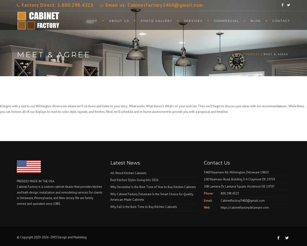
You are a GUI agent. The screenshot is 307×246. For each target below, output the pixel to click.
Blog (256, 21)
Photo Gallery (156, 21)
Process (252, 54)
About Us (119, 21)
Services (193, 21)
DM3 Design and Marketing (69, 237)
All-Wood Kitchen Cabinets (128, 173)
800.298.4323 (230, 193)
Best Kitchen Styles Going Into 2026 (134, 180)
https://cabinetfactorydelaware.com (245, 208)
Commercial (226, 21)
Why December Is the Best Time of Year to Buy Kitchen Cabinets (153, 187)
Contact (281, 21)
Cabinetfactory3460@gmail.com (243, 201)
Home (92, 21)
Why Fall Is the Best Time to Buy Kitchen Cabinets (143, 207)
